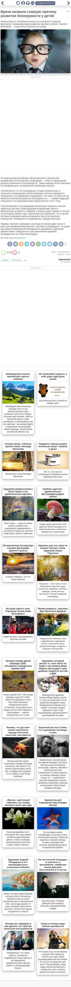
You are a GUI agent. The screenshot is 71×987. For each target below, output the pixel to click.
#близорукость (64, 252)
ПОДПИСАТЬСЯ (45, 3)
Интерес (5, 260)
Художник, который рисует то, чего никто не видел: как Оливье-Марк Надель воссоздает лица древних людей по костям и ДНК (53, 667)
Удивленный (64, 259)
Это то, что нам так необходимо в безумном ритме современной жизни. (53, 474)
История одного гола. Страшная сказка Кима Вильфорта (18, 611)
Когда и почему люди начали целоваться (53, 924)
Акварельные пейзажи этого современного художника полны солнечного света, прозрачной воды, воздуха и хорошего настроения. (53, 643)
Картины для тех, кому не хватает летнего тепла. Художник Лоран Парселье (52, 549)
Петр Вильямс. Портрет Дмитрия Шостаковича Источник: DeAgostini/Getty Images (53, 905)
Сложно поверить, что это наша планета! (18, 578)
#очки (67, 254)
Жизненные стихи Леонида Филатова (18, 475)
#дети (53, 252)
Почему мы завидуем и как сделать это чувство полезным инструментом (18, 926)
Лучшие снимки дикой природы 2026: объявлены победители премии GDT (18, 665)
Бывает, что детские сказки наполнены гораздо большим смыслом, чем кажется (18, 731)
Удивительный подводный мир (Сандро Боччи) (53, 802)
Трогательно (16, 260)
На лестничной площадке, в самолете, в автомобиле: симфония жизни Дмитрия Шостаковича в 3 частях (53, 864)
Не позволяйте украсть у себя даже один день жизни (53, 376)
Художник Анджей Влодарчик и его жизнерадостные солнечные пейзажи (18, 863)
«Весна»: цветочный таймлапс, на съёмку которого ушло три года (18, 802)
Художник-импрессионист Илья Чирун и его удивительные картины (18, 491)
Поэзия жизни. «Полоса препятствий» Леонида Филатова (18, 446)
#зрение (60, 254)
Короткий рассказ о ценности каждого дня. (53, 401)
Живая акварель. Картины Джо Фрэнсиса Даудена (53, 609)
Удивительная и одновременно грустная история (18, 637)
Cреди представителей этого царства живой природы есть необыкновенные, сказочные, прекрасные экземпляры (53, 528)
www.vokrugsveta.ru (17, 238)
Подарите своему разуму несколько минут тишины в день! (52, 446)
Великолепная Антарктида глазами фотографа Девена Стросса (18, 548)
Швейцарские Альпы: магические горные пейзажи (18, 376)
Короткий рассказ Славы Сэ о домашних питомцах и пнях (53, 730)
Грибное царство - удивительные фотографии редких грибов (53, 493)
